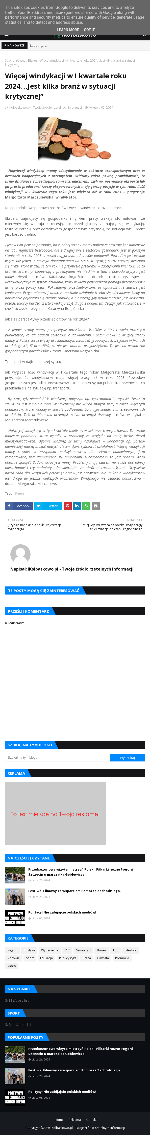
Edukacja (46, 958)
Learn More (68, 30)
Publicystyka (68, 958)
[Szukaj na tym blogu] (57, 757)
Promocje (122, 958)
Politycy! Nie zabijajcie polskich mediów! (62, 912)
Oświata (103, 958)
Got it (89, 30)
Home (59, 1120)
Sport (30, 958)
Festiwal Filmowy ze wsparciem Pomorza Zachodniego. (74, 891)
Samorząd (83, 950)
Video (12, 966)
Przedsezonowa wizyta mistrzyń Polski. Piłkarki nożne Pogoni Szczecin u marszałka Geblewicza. (80, 872)
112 (67, 950)
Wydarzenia (49, 950)
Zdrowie (14, 958)
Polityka (29, 950)
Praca (87, 958)
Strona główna (15, 60)
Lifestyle (130, 950)
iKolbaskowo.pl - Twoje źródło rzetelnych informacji (88, 1128)
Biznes (32, 60)
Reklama (75, 1120)
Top (115, 950)
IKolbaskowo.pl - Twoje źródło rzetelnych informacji (46, 107)
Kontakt (91, 1120)
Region (12, 950)
